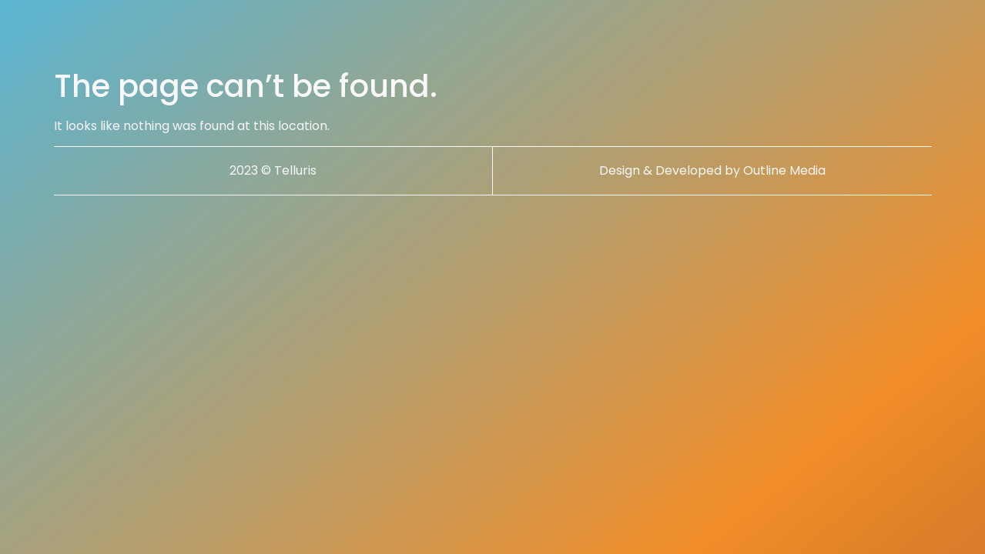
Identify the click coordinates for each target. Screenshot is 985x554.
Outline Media (784, 170)
